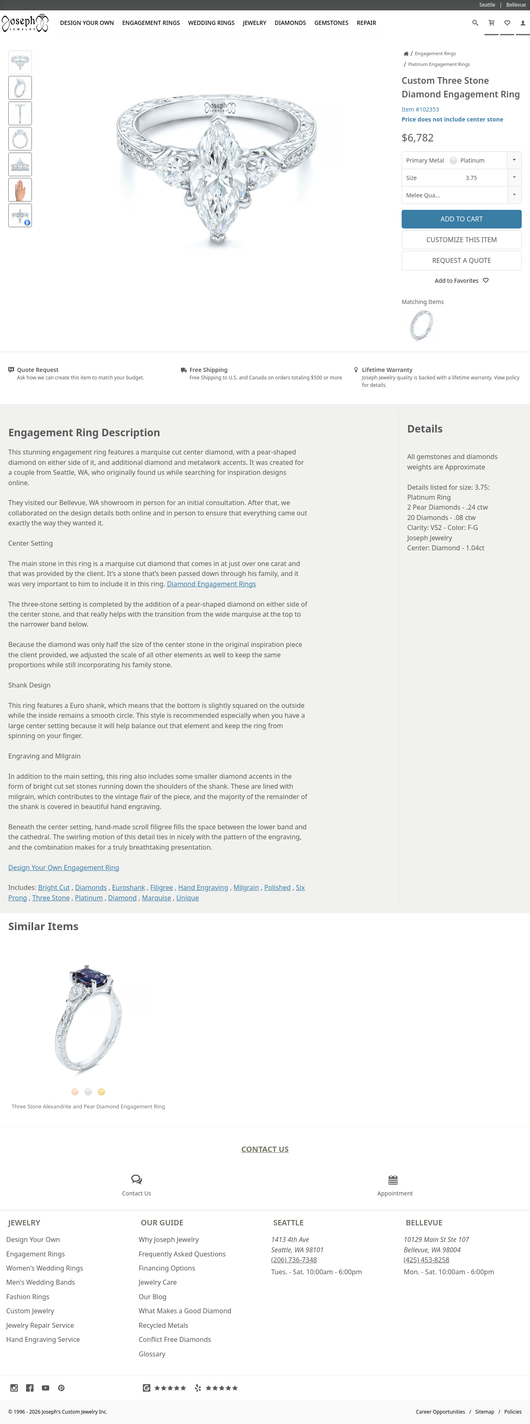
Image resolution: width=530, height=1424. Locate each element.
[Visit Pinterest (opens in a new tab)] (63, 1388)
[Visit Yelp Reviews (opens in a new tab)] (217, 1388)
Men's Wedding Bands (40, 1282)
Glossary (152, 1353)
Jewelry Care (158, 1282)
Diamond (122, 897)
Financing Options (167, 1268)
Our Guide (162, 1222)
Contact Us (265, 1149)
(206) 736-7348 (294, 1259)
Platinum (89, 897)
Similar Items (43, 926)
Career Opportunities (440, 1411)
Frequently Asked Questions (182, 1254)
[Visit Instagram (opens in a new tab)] (16, 1388)
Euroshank (128, 887)
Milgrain (246, 887)
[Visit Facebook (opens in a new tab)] (32, 1388)
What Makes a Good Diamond (185, 1310)
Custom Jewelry (30, 1310)
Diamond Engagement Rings (211, 583)
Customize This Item (461, 239)
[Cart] (491, 22)
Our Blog (152, 1296)
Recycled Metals (163, 1325)
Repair (366, 23)
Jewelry (255, 23)
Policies (513, 1411)
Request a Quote (461, 260)
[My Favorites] (507, 22)
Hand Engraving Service (43, 1339)
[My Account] (523, 22)
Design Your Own (87, 23)
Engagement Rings (151, 23)
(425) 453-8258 (426, 1259)
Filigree (161, 887)
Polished (277, 887)
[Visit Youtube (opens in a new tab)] (47, 1388)
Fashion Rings (27, 1296)
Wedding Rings (211, 23)
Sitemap (484, 1411)
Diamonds (290, 23)
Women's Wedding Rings (44, 1268)
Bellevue (424, 1222)
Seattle (288, 1222)
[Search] (475, 22)
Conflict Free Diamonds (175, 1339)
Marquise (156, 897)
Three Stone (51, 897)
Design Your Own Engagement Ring (63, 867)
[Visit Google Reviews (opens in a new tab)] (166, 1388)
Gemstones (331, 23)
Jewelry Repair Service (40, 1325)
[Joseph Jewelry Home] (406, 53)
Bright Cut (54, 887)
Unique (187, 897)
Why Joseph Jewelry (169, 1239)
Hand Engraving (203, 887)
